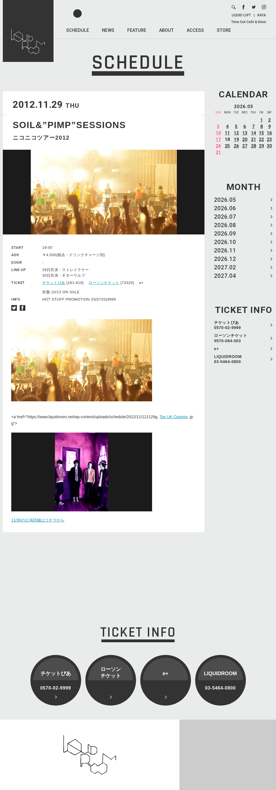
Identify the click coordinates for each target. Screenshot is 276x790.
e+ (216, 348)
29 (261, 146)
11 (227, 133)
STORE (224, 30)
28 (253, 146)
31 (218, 152)
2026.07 (225, 217)
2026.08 (225, 225)
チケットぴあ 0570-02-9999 (227, 325)
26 (236, 146)
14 (253, 133)
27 (244, 146)
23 (269, 139)
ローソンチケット (104, 283)
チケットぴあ (53, 283)
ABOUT (166, 30)
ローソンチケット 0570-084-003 (230, 338)
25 (227, 146)
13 (244, 133)
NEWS (108, 30)
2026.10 (225, 242)
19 (236, 139)
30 (269, 146)
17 (218, 139)
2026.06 (225, 208)
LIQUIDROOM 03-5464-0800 (228, 359)
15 (261, 133)
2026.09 (225, 233)
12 (236, 133)
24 (218, 146)
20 (244, 139)
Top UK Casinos (173, 417)
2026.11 (225, 250)
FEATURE (136, 30)
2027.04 (225, 276)
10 (218, 133)
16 (269, 133)
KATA (261, 15)
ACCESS (195, 30)
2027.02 (225, 267)
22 (261, 139)
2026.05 (225, 200)
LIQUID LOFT (241, 15)
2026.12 (225, 259)
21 (253, 139)
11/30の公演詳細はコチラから (37, 520)
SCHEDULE (77, 30)
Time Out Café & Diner (248, 22)
